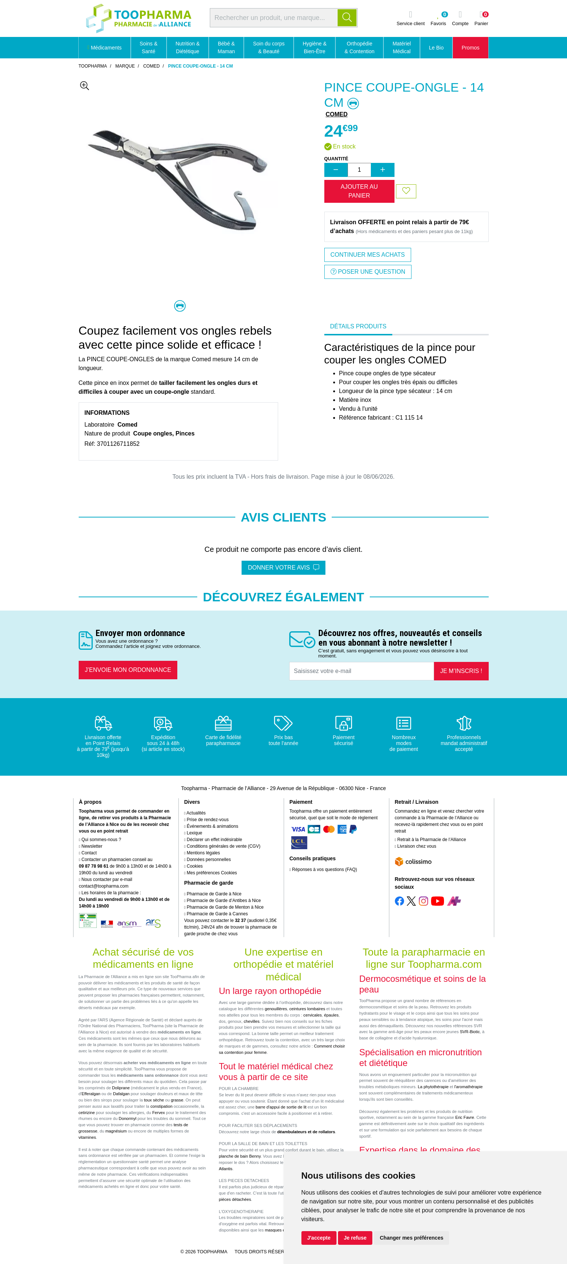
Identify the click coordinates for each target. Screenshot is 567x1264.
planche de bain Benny (240, 1156)
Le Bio (436, 48)
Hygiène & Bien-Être (315, 47)
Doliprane (121, 1088)
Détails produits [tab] (358, 326)
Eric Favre (464, 1117)
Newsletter (91, 846)
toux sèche (154, 1100)
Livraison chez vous (415, 846)
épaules (331, 1015)
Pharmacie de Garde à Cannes (216, 913)
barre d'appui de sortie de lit (281, 1107)
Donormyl (127, 1118)
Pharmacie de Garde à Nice (213, 893)
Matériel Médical (402, 47)
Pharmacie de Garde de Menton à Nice (224, 907)
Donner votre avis (283, 567)
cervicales (312, 1015)
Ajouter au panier (359, 191)
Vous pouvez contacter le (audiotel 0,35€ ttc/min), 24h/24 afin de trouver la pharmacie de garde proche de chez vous (230, 927)
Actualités (195, 813)
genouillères (276, 1009)
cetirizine (87, 1112)
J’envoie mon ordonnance (128, 670)
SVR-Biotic (470, 1031)
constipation (161, 1106)
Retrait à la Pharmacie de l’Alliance (430, 839)
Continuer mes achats (368, 255)
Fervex (158, 1112)
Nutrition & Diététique (187, 47)
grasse (177, 1100)
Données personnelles (207, 859)
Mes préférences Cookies (210, 872)
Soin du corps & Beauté (269, 47)
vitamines (87, 1137)
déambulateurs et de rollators (306, 1132)
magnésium (116, 1131)
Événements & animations (211, 826)
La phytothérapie (433, 1086)
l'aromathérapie (468, 1086)
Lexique (193, 833)
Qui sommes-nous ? (100, 839)
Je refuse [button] (355, 1238)
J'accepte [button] (319, 1238)
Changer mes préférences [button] (411, 1238)
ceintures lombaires (307, 1009)
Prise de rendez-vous (206, 819)
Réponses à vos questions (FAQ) (323, 869)
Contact (88, 852)
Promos (470, 48)
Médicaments (105, 48)
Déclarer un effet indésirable (213, 839)
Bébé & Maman (226, 47)
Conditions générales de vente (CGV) (222, 846)
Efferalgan (91, 1094)
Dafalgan (121, 1094)
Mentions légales (202, 852)
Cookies (193, 866)
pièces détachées (235, 1199)
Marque (125, 66)
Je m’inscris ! (461, 671)
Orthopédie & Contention (360, 47)
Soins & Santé (148, 47)
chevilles (252, 1021)
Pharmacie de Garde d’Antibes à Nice (222, 900)
